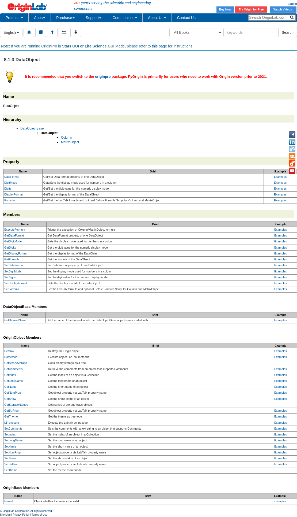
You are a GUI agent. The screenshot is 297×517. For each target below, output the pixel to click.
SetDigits (10, 277)
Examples (280, 176)
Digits (8, 188)
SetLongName (13, 440)
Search (288, 32)
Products (14, 18)
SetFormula (11, 289)
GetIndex (10, 374)
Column (66, 137)
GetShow (10, 398)
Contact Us (186, 18)
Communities (124, 18)
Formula (9, 200)
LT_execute (11, 422)
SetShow (10, 458)
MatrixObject (70, 142)
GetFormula (11, 259)
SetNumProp (12, 452)
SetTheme (10, 470)
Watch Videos (283, 9)
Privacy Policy (21, 514)
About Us (157, 18)
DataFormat (11, 176)
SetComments (13, 428)
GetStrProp (11, 410)
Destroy (9, 351)
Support (93, 18)
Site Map (5, 514)
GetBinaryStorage (15, 362)
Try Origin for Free (251, 9)
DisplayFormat (13, 194)
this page (159, 46)
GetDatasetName (15, 320)
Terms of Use (39, 514)
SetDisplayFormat (15, 283)
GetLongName (13, 380)
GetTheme (11, 416)
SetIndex (10, 434)
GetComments (13, 369)
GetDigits (10, 247)
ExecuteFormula (14, 229)
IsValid (8, 501)
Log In (292, 3)
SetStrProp (11, 464)
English (11, 32)
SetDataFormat (14, 265)
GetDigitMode (13, 241)
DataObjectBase (32, 128)
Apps (39, 18)
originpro (103, 77)
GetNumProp (12, 392)
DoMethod (10, 357)
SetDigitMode (12, 271)
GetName (10, 386)
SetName (10, 446)
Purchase (65, 18)
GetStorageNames (16, 404)
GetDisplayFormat (15, 253)
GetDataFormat (14, 235)
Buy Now (225, 9)
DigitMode (10, 182)
